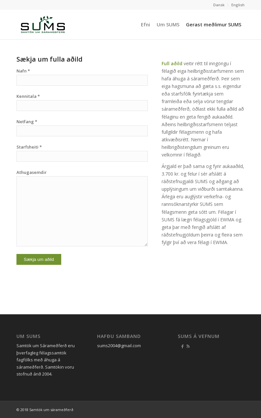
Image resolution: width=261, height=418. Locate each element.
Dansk (218, 4)
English (238, 4)
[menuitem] (219, 5)
